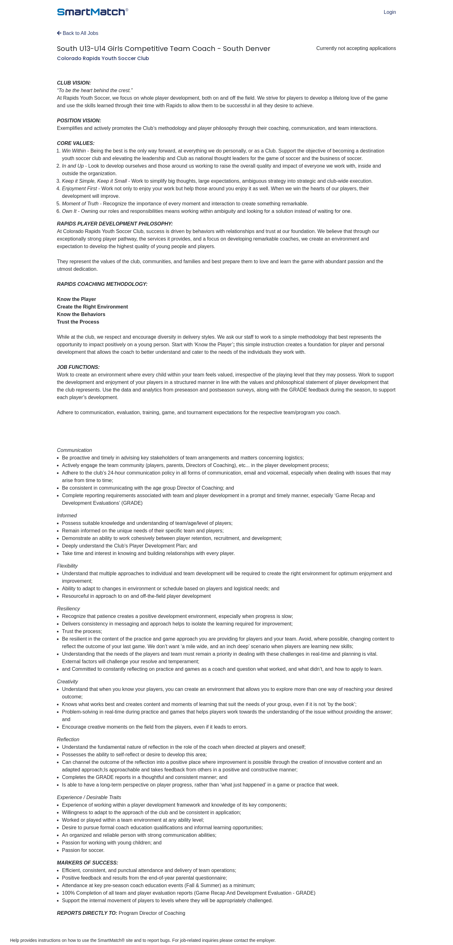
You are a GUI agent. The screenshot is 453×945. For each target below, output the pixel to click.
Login (390, 12)
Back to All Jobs (77, 33)
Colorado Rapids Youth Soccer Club (103, 58)
